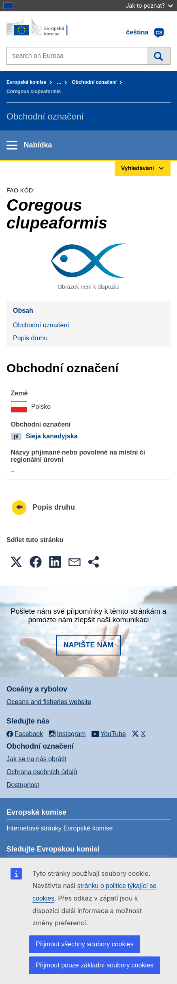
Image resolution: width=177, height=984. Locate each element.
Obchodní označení (94, 82)
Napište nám (88, 645)
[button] (16, 562)
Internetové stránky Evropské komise (59, 828)
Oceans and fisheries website (48, 701)
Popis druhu (30, 338)
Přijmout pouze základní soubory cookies (95, 965)
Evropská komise (26, 82)
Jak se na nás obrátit (36, 759)
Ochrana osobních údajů (41, 771)
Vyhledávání (158, 55)
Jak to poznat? (149, 5)
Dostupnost (22, 784)
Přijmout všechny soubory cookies (85, 944)
